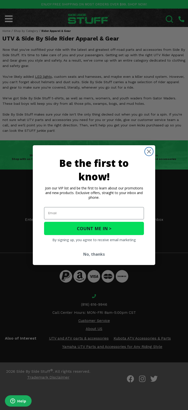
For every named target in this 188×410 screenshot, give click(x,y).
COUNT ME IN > (94, 228)
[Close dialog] (149, 151)
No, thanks (94, 254)
